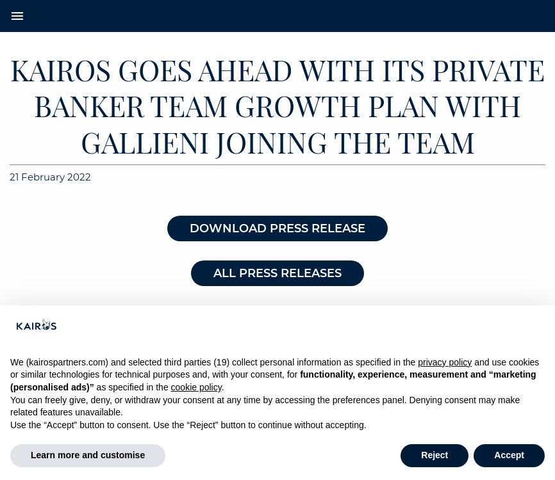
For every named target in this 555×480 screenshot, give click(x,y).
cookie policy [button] (196, 387)
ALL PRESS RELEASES (277, 273)
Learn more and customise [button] (88, 455)
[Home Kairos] (278, 16)
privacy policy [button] (445, 362)
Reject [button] (434, 455)
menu (17, 16)
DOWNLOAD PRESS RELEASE (277, 228)
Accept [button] (509, 455)
